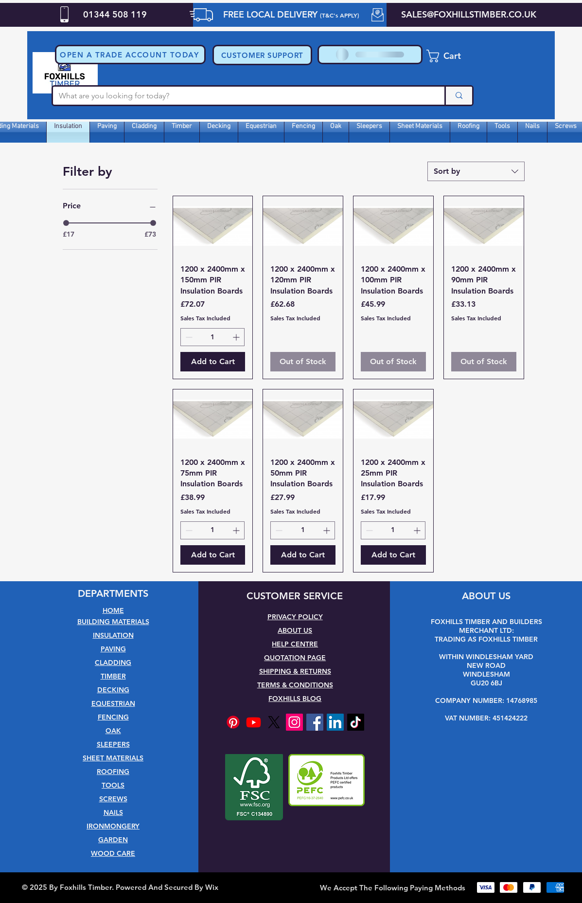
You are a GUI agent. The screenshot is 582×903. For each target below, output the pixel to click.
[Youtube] (253, 722)
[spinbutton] (212, 337)
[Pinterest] (233, 722)
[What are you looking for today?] (241, 96)
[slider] (66, 223)
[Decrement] (188, 337)
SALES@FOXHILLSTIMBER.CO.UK (468, 14)
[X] (273, 722)
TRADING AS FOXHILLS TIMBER (486, 639)
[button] (130, 54)
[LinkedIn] (335, 722)
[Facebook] (314, 722)
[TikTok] (355, 722)
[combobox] (476, 171)
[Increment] (237, 337)
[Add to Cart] (213, 361)
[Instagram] (294, 722)
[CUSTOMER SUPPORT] (262, 55)
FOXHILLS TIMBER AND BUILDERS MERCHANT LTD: (486, 626)
